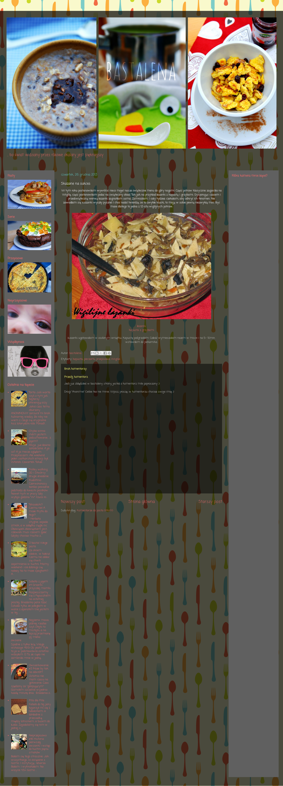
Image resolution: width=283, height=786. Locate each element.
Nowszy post (73, 502)
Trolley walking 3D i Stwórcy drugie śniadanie (39, 473)
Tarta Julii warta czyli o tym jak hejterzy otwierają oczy (39, 397)
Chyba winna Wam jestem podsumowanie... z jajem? (40, 436)
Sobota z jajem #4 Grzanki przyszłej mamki (40, 584)
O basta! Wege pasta (38, 545)
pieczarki (89, 359)
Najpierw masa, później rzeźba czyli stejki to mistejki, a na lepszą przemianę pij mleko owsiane (30, 630)
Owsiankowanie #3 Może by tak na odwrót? (39, 668)
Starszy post (210, 502)
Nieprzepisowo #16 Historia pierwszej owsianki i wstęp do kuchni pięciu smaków (39, 744)
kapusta (78, 359)
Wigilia (115, 359)
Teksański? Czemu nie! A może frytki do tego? (38, 510)
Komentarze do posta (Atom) (95, 510)
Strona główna (141, 502)
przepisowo (103, 359)
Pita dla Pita (36, 700)
